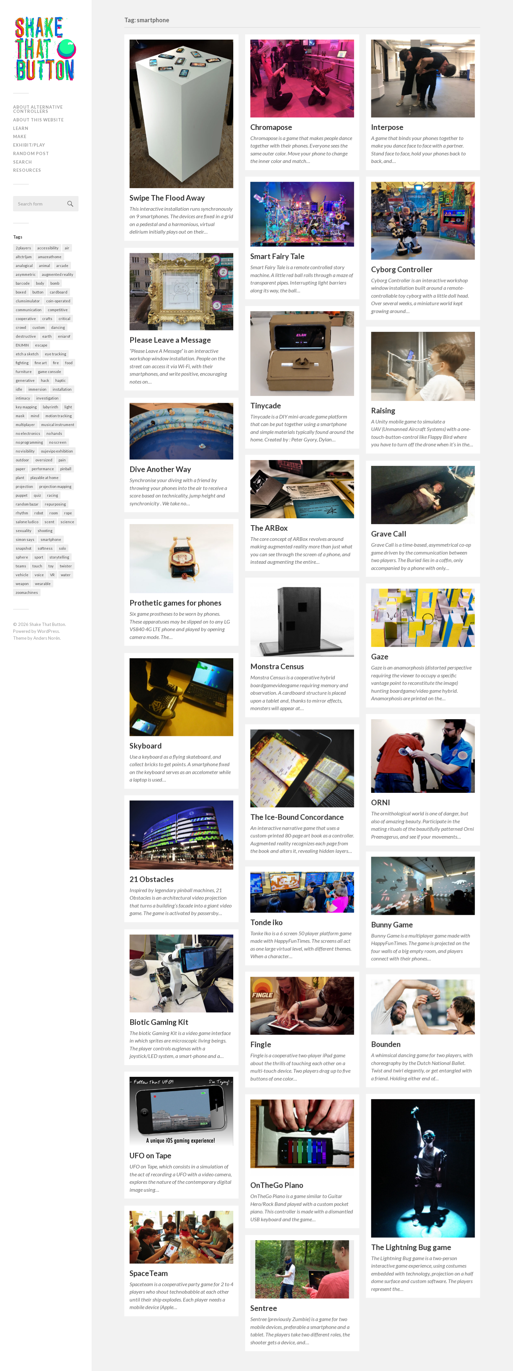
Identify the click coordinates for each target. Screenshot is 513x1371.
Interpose (387, 127)
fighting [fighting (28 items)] (22, 363)
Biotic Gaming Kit (159, 1020)
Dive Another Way (160, 468)
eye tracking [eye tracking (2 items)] (55, 354)
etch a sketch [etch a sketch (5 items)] (27, 354)
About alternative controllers (38, 109)
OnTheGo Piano (276, 1185)
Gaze (379, 655)
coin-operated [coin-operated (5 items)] (58, 301)
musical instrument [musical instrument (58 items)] (57, 424)
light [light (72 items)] (68, 407)
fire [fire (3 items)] (56, 363)
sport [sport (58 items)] (38, 557)
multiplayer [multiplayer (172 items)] (25, 424)
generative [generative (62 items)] (25, 380)
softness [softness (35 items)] (45, 548)
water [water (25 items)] (66, 575)
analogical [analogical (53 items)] (24, 265)
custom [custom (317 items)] (38, 327)
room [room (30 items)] (53, 513)
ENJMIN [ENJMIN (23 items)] (22, 345)
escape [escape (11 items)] (41, 345)
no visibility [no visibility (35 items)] (25, 451)
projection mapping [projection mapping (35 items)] (55, 486)
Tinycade (265, 405)
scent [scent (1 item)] (49, 522)
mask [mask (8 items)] (20, 416)
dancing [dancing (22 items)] (58, 327)
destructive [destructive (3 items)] (26, 336)
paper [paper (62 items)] (21, 469)
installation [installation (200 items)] (62, 389)
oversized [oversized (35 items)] (43, 460)
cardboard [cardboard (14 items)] (58, 292)
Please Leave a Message (170, 339)
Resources (27, 170)
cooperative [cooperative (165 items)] (26, 318)
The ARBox (269, 528)
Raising (383, 410)
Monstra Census (277, 666)
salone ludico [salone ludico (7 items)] (27, 522)
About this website (38, 119)
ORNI (380, 801)
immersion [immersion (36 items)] (37, 389)
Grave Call (388, 533)
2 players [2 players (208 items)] (23, 248)
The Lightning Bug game (411, 1247)
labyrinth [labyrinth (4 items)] (50, 407)
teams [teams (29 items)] (21, 566)
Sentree (263, 1308)
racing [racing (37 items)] (52, 495)
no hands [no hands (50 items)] (54, 433)
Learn (20, 128)
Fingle (260, 1044)
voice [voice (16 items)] (39, 575)
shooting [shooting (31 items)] (45, 530)
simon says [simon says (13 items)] (25, 539)
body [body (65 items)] (40, 283)
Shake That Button (47, 624)
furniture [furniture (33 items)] (24, 371)
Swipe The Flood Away (167, 197)
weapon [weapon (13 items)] (22, 583)
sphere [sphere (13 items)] (22, 557)
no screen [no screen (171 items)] (57, 442)
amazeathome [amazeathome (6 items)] (50, 257)
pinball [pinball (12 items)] (65, 469)
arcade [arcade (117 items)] (62, 265)
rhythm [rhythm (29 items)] (22, 513)
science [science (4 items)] (67, 522)
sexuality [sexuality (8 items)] (23, 530)
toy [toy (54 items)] (51, 566)
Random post (31, 153)
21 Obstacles (152, 877)
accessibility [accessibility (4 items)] (48, 248)
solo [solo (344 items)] (62, 548)
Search (22, 162)
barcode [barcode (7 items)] (23, 283)
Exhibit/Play (29, 145)
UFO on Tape (150, 1153)
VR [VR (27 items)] (52, 575)
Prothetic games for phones (175, 601)
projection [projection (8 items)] (24, 486)
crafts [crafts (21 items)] (47, 318)
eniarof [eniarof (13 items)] (64, 336)
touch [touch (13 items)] (37, 566)
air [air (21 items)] (67, 248)
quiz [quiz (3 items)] (37, 495)
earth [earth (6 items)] (47, 336)
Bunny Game (392, 924)
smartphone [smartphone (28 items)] (51, 539)
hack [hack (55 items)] (45, 380)
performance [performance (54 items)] (43, 469)
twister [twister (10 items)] (66, 566)
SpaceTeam (149, 1270)
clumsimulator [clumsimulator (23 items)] (28, 301)
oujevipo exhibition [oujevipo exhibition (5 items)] (57, 451)
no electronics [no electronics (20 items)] (28, 433)
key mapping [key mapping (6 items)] (26, 407)
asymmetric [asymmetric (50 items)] (26, 274)
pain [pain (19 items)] (62, 460)
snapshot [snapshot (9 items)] (23, 548)
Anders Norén (46, 638)
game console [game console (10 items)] (49, 371)
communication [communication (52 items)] (29, 310)
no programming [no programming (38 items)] (29, 442)
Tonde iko (266, 922)
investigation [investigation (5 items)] (47, 398)
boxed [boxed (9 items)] (21, 292)
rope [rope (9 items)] (68, 513)
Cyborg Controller (402, 269)
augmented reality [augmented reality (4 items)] (57, 274)
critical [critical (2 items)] (64, 318)
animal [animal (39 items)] (44, 265)
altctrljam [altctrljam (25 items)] (24, 257)
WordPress (48, 631)
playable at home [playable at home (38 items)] (44, 477)
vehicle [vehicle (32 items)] (22, 575)
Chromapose (271, 127)
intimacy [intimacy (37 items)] (23, 398)
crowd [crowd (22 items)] (21, 327)
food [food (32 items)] (69, 363)
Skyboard (146, 744)
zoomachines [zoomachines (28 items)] (27, 592)
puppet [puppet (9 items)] (21, 495)
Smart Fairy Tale (277, 256)
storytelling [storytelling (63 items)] (59, 557)
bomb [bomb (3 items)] (54, 283)
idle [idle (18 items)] (19, 389)
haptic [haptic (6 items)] (60, 380)
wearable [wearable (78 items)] (43, 583)
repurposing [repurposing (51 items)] (55, 504)
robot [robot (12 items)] (38, 513)
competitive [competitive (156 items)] (58, 310)
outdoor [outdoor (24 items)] (22, 460)
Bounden (385, 1044)
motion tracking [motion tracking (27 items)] (58, 416)
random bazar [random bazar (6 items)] (27, 504)
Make (20, 136)
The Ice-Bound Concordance (297, 816)
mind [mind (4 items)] (35, 416)
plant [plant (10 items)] (20, 477)
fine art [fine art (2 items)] (41, 363)
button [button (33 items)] (38, 292)
